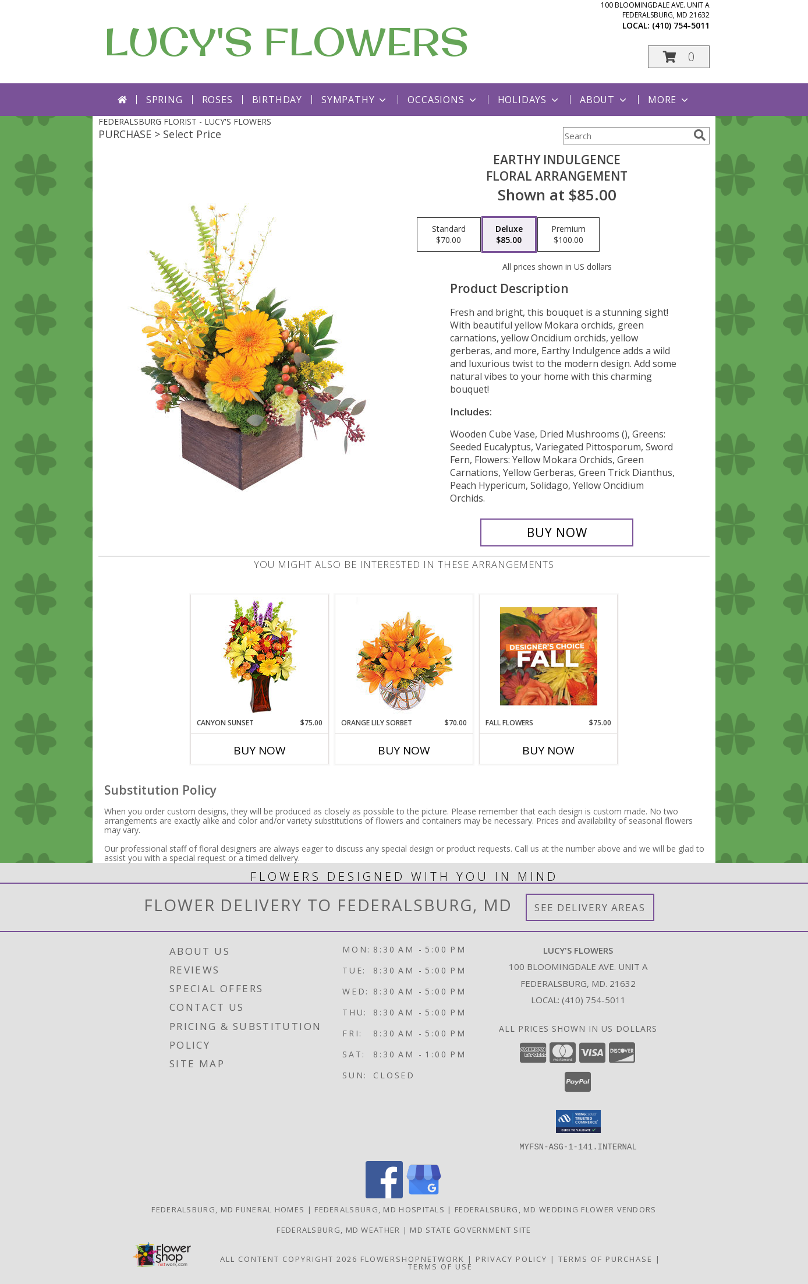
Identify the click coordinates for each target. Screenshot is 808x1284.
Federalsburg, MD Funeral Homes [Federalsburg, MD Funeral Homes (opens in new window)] (227, 1209)
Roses (217, 99)
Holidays (529, 99)
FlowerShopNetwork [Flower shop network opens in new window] (412, 1258)
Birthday (277, 99)
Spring (164, 99)
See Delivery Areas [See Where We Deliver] (590, 907)
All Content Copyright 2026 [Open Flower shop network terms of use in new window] (288, 1258)
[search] (699, 135)
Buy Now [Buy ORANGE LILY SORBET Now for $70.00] (404, 750)
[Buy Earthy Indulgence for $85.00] (556, 532)
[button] (679, 56)
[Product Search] (626, 136)
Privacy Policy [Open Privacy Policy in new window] (511, 1258)
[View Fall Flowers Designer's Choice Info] (548, 656)
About (604, 99)
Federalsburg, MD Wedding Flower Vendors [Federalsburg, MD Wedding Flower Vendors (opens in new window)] (556, 1209)
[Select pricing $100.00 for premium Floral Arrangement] (568, 235)
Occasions (442, 99)
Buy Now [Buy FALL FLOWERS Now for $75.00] (548, 750)
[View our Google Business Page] (423, 1194)
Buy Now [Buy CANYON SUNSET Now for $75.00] (259, 750)
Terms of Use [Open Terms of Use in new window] (440, 1266)
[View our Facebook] (384, 1194)
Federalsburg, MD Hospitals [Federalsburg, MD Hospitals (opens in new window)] (379, 1209)
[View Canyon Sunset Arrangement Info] (260, 656)
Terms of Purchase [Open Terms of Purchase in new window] (605, 1258)
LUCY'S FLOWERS (286, 41)
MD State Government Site (470, 1229)
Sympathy (354, 99)
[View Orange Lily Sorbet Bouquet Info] (404, 656)
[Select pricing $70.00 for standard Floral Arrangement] (448, 235)
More (669, 99)
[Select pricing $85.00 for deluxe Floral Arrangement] (509, 235)
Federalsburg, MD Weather (338, 1229)
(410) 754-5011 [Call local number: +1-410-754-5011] (681, 25)
